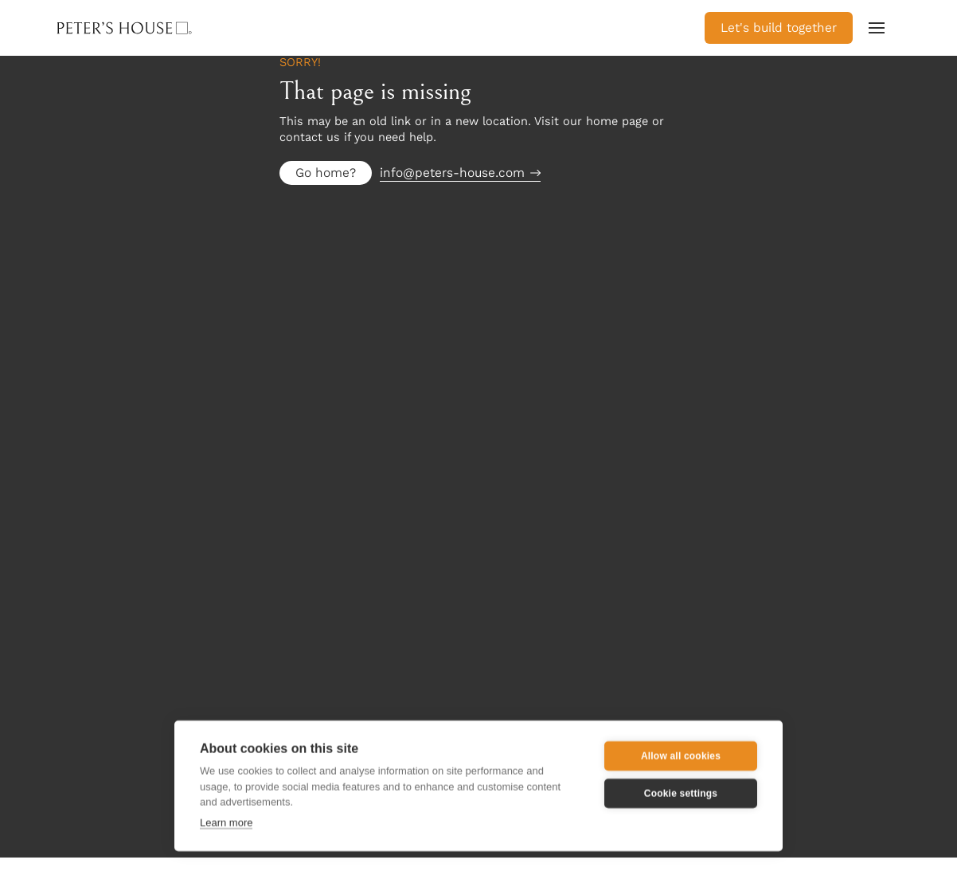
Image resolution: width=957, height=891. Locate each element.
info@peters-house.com (452, 172)
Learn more (226, 822)
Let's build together (779, 27)
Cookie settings (680, 793)
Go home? (325, 172)
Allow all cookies (681, 755)
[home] (148, 28)
